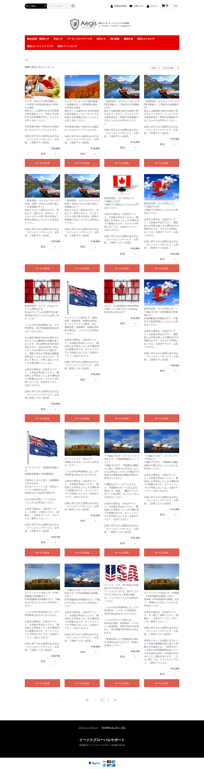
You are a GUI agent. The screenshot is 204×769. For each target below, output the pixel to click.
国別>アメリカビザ (67, 46)
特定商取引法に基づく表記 (114, 728)
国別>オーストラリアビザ (40, 46)
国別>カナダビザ (145, 39)
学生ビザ (58, 39)
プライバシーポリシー (88, 728)
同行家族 (114, 39)
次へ (116, 700)
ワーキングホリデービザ (79, 39)
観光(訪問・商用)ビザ (38, 39)
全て (27, 60)
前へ (88, 700)
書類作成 (128, 39)
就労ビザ (101, 39)
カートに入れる (42, 163)
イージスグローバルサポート (102, 740)
